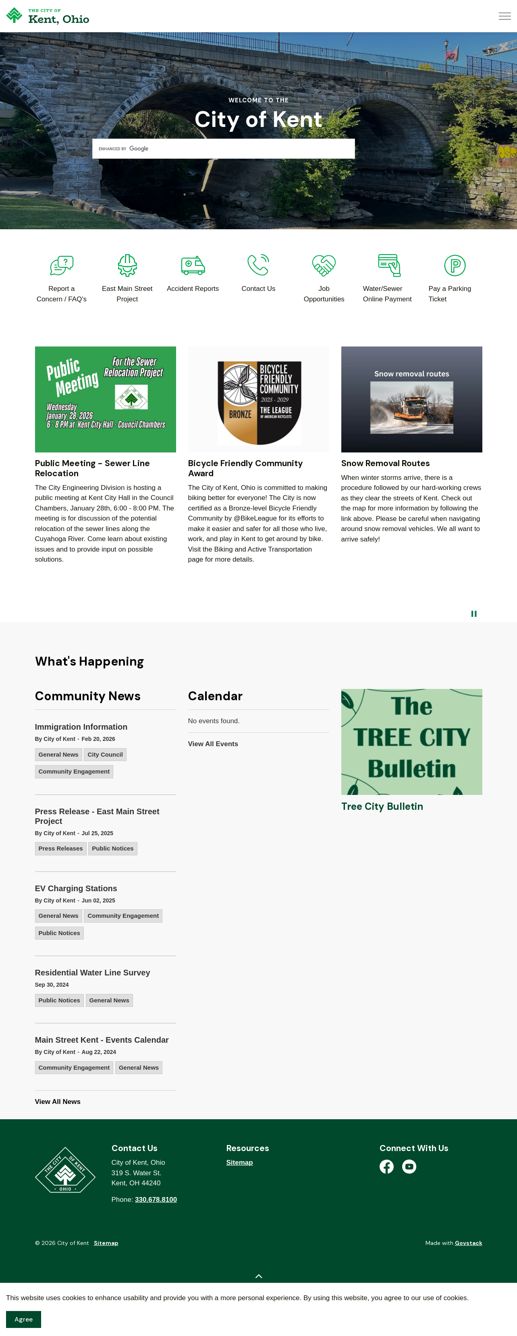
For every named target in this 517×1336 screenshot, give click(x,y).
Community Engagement (74, 771)
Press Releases (61, 848)
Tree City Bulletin (382, 806)
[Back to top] (258, 1277)
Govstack (468, 1243)
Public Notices (112, 848)
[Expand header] (505, 16)
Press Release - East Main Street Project (97, 816)
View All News (58, 1102)
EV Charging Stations (76, 888)
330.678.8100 (156, 1199)
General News (59, 754)
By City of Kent (55, 739)
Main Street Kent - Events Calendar (102, 1039)
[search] (223, 149)
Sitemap (239, 1162)
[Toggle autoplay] (474, 614)
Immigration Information (81, 726)
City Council (105, 754)
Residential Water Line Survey (92, 972)
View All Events (213, 744)
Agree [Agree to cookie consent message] (23, 1319)
